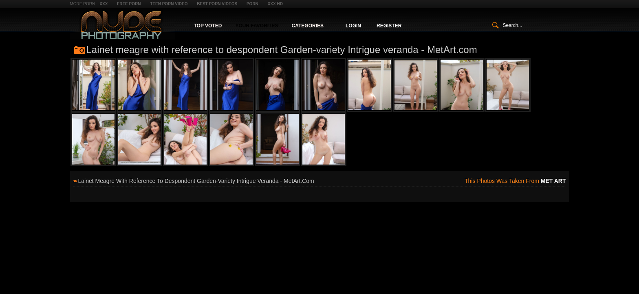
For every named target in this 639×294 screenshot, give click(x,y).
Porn (252, 4)
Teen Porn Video (168, 4)
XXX (103, 4)
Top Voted (208, 26)
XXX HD (275, 4)
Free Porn (129, 4)
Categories (308, 26)
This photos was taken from (515, 181)
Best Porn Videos (217, 4)
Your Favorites (256, 26)
